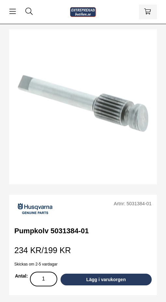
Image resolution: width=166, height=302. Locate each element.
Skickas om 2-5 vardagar (36, 264)
